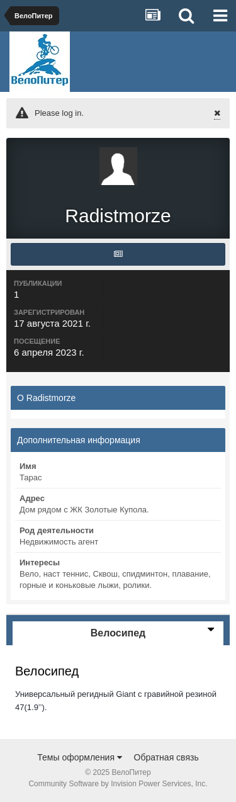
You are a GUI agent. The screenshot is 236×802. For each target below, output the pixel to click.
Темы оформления (79, 757)
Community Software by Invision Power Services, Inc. (117, 783)
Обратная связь (166, 757)
